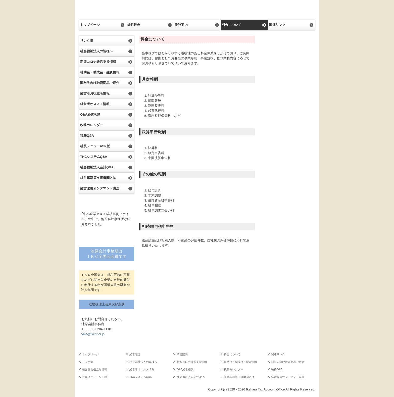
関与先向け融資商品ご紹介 (99, 83)
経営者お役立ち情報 (95, 93)
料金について (231, 25)
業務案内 (181, 25)
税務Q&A (87, 135)
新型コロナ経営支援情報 (98, 62)
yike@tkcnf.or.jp (93, 334)
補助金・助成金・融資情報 (99, 72)
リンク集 (86, 40)
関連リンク (277, 25)
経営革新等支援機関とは (98, 178)
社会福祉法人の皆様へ (96, 51)
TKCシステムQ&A (93, 157)
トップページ (90, 25)
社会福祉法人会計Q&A (97, 167)
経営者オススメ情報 (95, 104)
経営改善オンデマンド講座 (99, 188)
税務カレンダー (91, 125)
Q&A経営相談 (90, 114)
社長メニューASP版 (95, 146)
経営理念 (133, 25)
